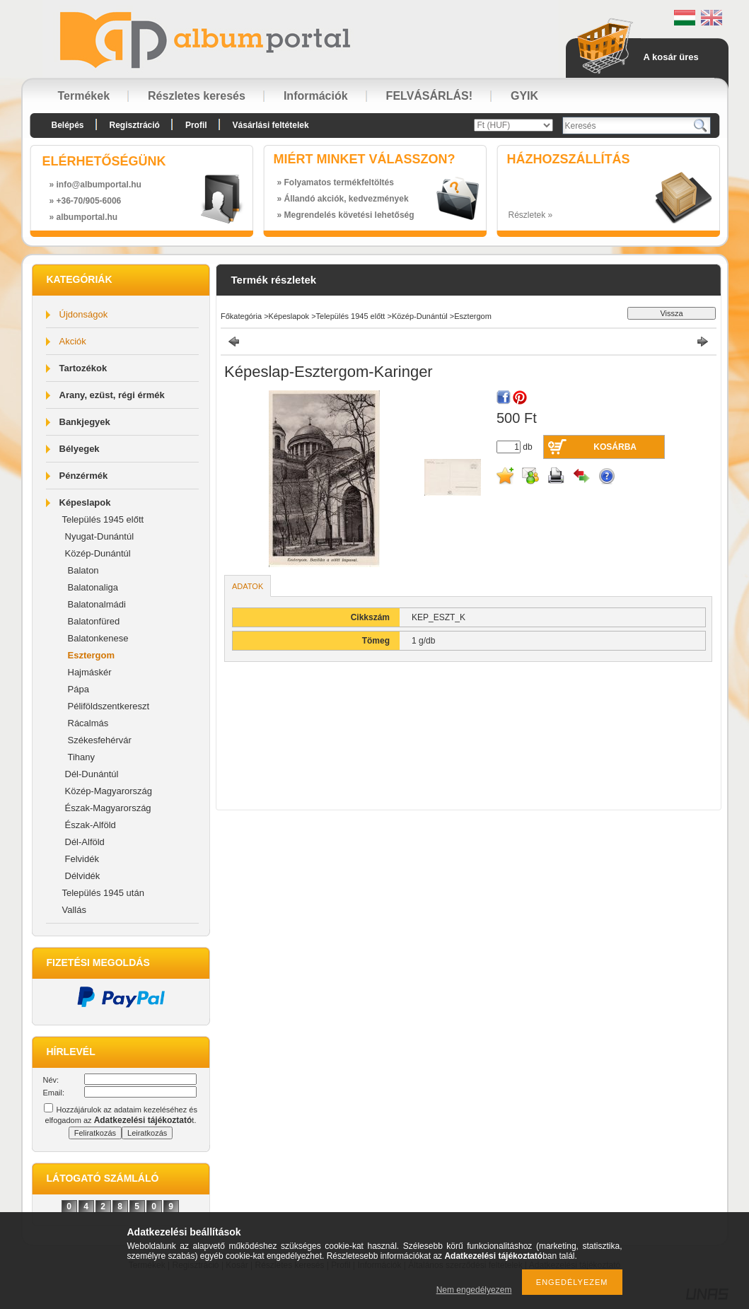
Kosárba (615, 447)
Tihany (81, 757)
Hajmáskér (90, 672)
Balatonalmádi (97, 604)
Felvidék (82, 859)
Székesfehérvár (100, 740)
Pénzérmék (83, 475)
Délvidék (82, 876)
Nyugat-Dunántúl (99, 536)
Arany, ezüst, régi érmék (112, 395)
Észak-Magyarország (108, 808)
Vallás (74, 909)
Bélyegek (79, 448)
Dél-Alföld (85, 842)
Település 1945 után (103, 893)
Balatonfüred (94, 621)
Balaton (83, 570)
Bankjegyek (84, 422)
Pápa (78, 689)
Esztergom (91, 655)
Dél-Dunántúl (92, 774)
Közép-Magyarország (109, 791)
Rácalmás (88, 723)
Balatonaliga (93, 587)
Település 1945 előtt (103, 519)
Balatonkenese (98, 638)
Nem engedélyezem (474, 1290)
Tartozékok (83, 368)
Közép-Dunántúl (98, 553)
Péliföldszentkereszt (109, 706)
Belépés (68, 125)
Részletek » (531, 215)
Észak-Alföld (90, 825)
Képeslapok (85, 502)
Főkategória (241, 316)
